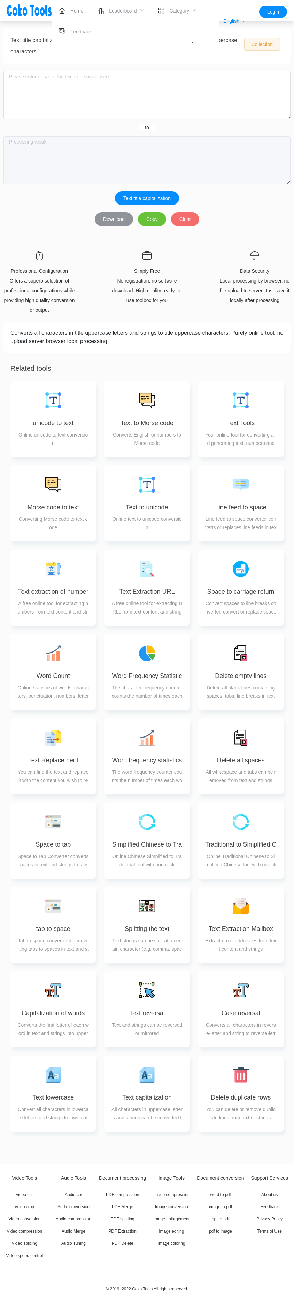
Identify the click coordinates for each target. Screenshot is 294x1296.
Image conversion (171, 1206)
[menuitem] (71, 10)
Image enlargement (171, 1219)
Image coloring (171, 1243)
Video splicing (24, 1243)
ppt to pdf (220, 1219)
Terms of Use (269, 1231)
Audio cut (73, 1194)
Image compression (171, 1194)
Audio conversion (73, 1206)
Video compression (24, 1231)
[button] (234, 21)
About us (269, 1194)
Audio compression (73, 1219)
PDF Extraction (122, 1231)
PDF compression (122, 1194)
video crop (24, 1206)
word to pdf (220, 1194)
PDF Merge (122, 1206)
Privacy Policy (269, 1219)
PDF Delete (122, 1243)
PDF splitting (122, 1219)
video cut (24, 1194)
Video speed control (24, 1255)
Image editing (171, 1231)
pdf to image (220, 1231)
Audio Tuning (73, 1243)
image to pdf (220, 1206)
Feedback (269, 1206)
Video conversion (24, 1219)
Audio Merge (73, 1231)
